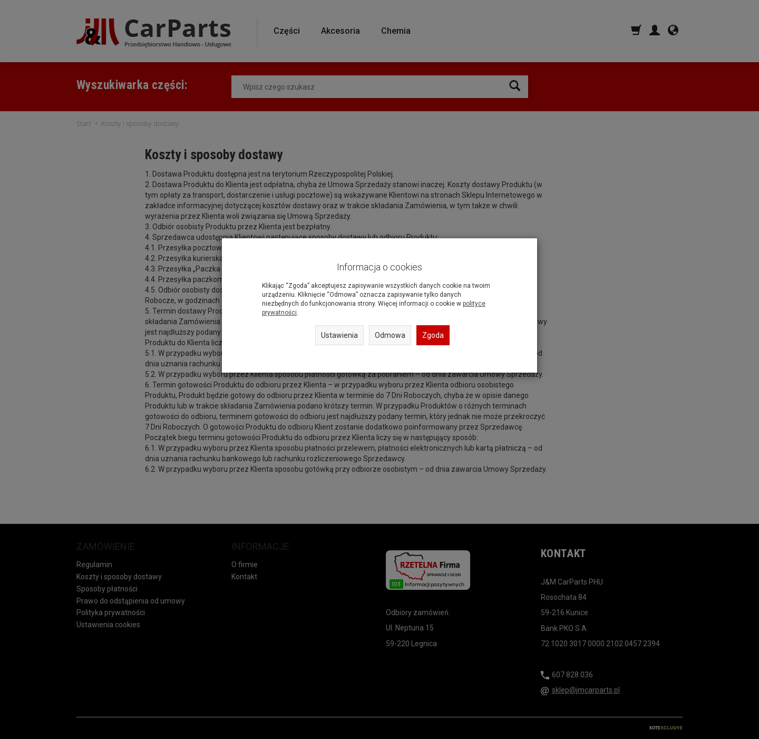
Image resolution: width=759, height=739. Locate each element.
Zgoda (433, 335)
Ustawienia (339, 335)
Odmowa (390, 335)
